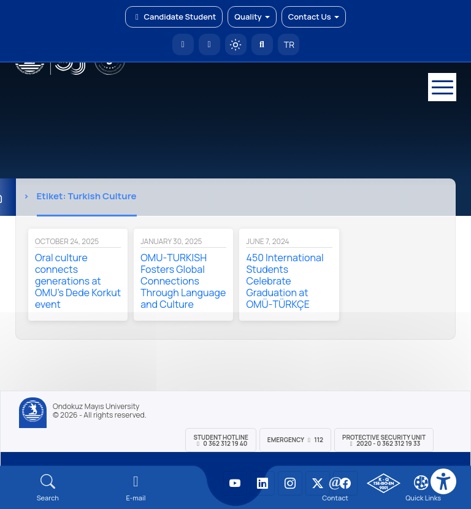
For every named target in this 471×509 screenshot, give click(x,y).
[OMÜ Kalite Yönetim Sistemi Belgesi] (383, 483)
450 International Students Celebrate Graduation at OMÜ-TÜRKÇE (284, 281)
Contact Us (313, 16)
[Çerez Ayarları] (421, 482)
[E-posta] (209, 44)
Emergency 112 (295, 439)
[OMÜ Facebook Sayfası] (345, 483)
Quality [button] (251, 16)
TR (288, 44)
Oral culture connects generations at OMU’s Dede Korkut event (78, 281)
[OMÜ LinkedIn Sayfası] (262, 483)
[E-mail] (136, 488)
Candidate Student (174, 16)
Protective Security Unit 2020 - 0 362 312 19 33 (384, 440)
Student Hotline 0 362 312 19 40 (220, 440)
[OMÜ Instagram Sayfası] (290, 483)
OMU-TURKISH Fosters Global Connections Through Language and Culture (183, 281)
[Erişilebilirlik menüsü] (443, 481)
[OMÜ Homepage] (183, 44)
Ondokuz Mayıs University (96, 406)
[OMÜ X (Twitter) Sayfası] (317, 483)
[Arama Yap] (262, 44)
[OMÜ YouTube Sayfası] (235, 483)
